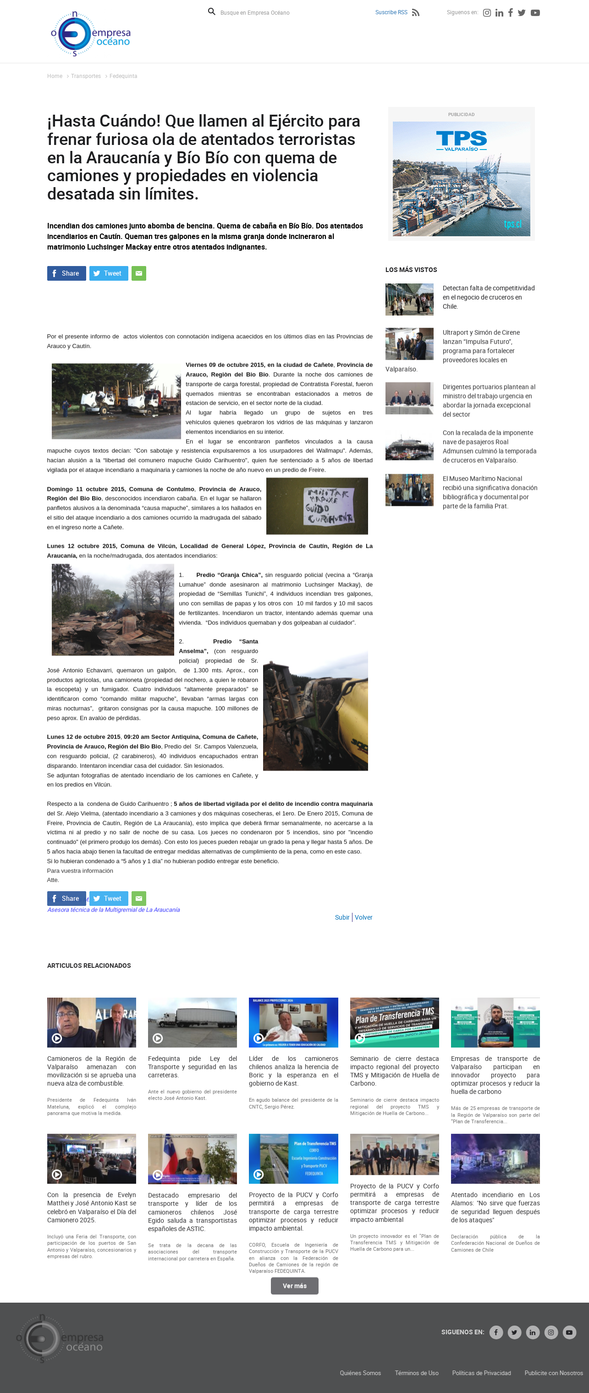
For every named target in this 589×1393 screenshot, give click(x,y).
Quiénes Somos (463, 1373)
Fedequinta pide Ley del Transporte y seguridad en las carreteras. (192, 1186)
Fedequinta (124, 75)
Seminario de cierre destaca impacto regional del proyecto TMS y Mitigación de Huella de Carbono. (394, 1191)
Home (54, 75)
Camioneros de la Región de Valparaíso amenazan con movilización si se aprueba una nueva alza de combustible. (91, 1191)
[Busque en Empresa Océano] (261, 12)
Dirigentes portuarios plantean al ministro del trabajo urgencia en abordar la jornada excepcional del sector (489, 416)
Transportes (86, 75)
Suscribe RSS (391, 12)
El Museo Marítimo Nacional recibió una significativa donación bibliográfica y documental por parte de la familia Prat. (490, 507)
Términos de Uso (519, 1373)
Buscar (211, 11)
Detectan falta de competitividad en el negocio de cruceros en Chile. (489, 297)
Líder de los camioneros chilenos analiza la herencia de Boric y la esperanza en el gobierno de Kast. (293, 1191)
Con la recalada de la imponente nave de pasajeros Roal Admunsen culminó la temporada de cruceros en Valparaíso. (490, 462)
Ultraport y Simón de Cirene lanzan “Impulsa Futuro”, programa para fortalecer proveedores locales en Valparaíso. (452, 369)
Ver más (295, 1292)
